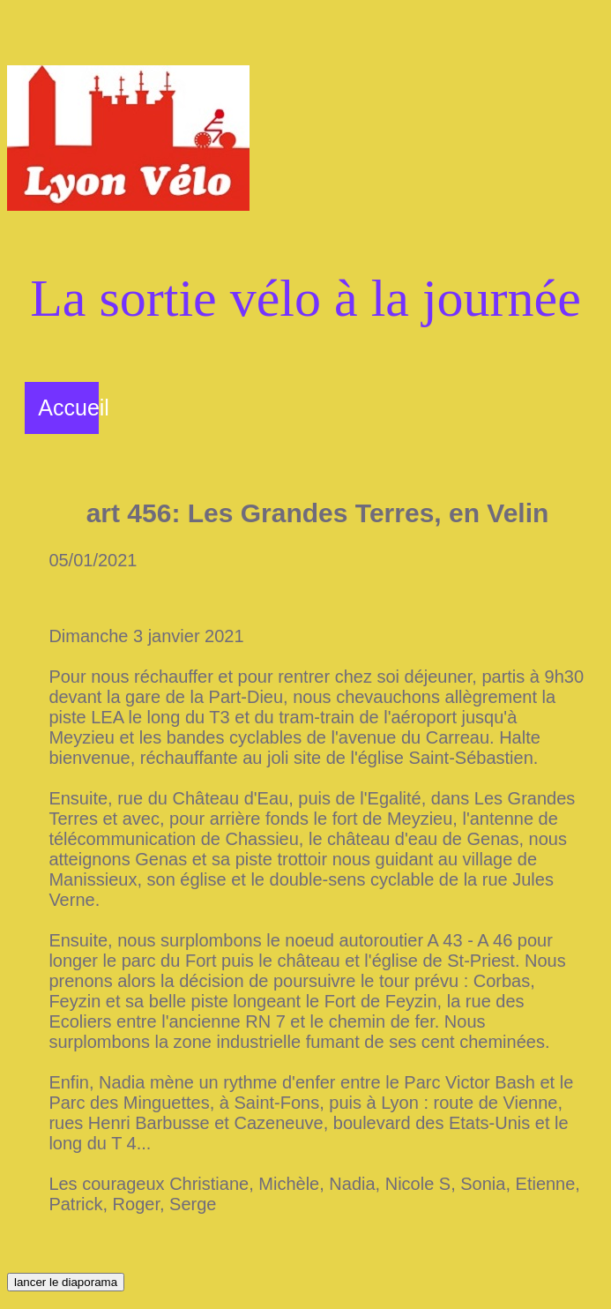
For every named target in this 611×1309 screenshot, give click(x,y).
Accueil (73, 407)
